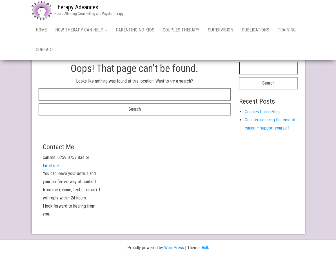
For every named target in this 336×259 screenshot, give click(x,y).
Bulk (205, 247)
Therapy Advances (76, 7)
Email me (51, 165)
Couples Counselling (262, 111)
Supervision (220, 30)
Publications (255, 30)
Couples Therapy (181, 30)
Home (41, 30)
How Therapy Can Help (81, 30)
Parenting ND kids (135, 30)
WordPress (174, 247)
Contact (45, 49)
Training (287, 30)
